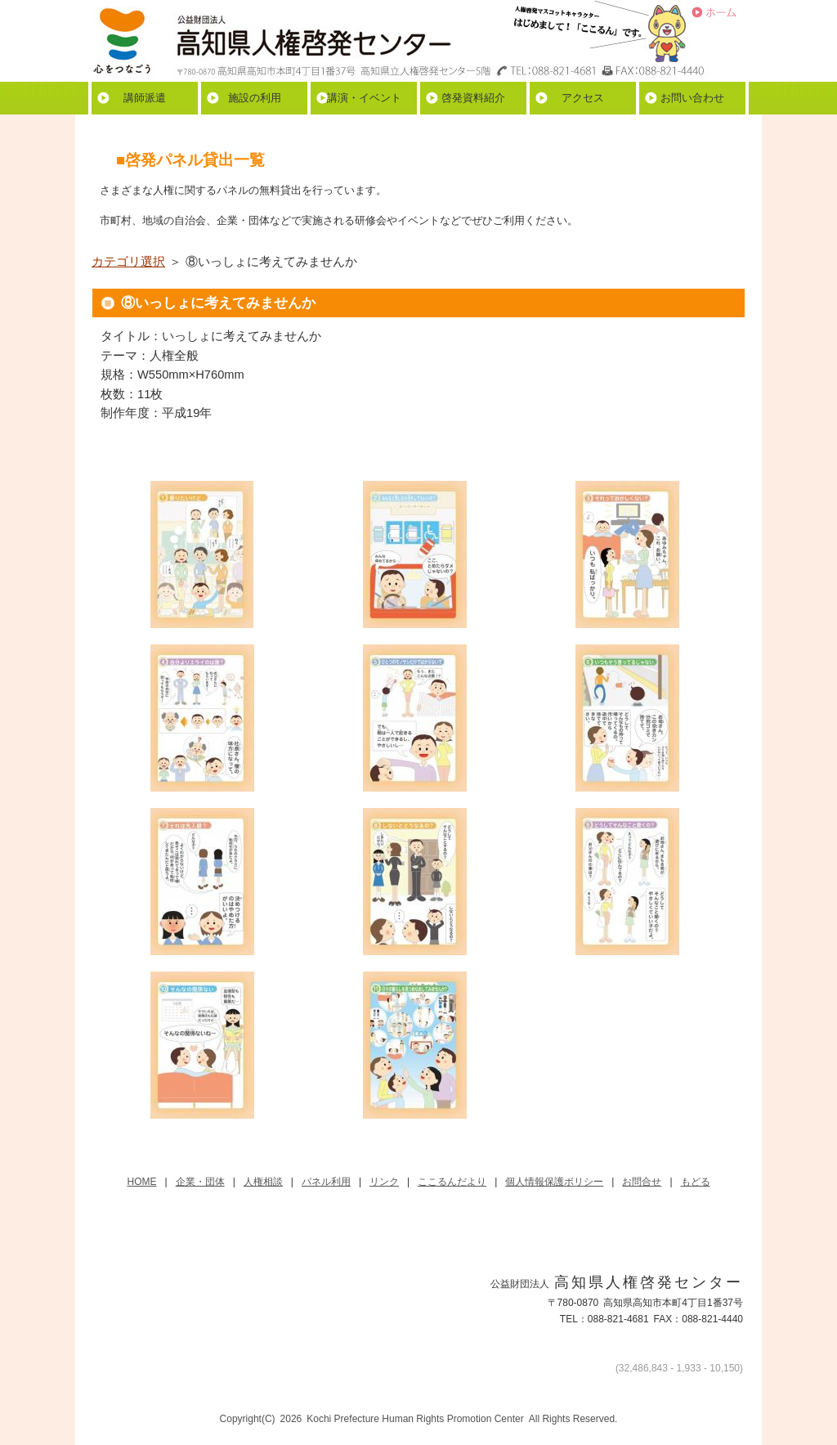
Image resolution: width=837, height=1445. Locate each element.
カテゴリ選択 (128, 261)
